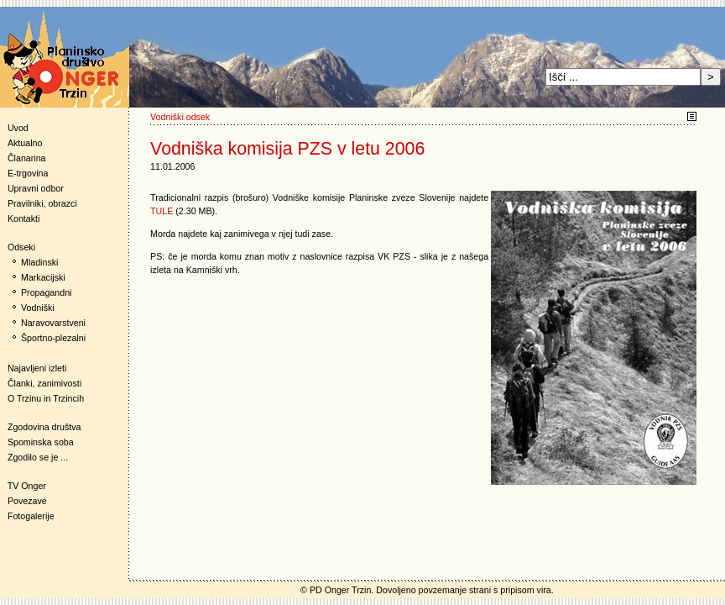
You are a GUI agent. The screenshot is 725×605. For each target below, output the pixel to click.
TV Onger (23, 486)
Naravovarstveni (53, 323)
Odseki (17, 247)
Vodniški (38, 307)
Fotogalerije (31, 516)
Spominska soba (41, 442)
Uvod (18, 128)
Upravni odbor (36, 188)
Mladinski (39, 262)
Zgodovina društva (40, 427)
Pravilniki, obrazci (42, 203)
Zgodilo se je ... (38, 457)
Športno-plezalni (53, 338)
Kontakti (24, 218)
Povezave (27, 501)
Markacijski (43, 277)
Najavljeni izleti (37, 368)
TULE (161, 211)
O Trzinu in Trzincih (46, 398)
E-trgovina (28, 173)
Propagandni (46, 292)
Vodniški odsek (180, 117)
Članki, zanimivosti (44, 383)
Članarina (27, 158)
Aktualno (25, 143)
